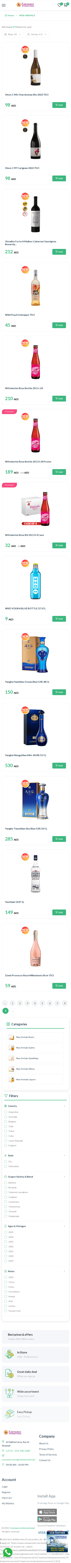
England (12, 1145)
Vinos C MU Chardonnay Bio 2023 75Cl (26, 94)
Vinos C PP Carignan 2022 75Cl (22, 167)
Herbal (12, 1296)
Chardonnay (14, 1206)
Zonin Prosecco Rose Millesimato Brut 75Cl (29, 975)
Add (59, 105)
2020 (11, 1256)
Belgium (12, 1121)
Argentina (13, 1112)
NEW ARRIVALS (27, 15)
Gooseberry (14, 1291)
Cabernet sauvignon (18, 1192)
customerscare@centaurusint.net (18, 1492)
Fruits (11, 1287)
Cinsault (12, 1211)
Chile (11, 1126)
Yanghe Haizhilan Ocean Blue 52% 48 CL (27, 681)
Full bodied (14, 1166)
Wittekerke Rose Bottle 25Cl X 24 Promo (28, 461)
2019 (11, 1261)
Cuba (11, 1136)
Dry (10, 1161)
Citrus (12, 1282)
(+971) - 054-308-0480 (17, 1483)
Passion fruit (15, 1311)
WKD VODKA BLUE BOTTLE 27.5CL (25, 608)
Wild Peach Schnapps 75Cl (20, 314)
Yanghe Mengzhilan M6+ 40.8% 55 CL (25, 755)
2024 (11, 1237)
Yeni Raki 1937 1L (14, 901)
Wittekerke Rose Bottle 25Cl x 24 (24, 388)
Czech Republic (16, 1140)
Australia (13, 1116)
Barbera (12, 1182)
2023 (11, 1241)
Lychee (12, 1306)
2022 (11, 1246)
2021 (11, 1251)
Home (9, 15)
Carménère (14, 1202)
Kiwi (11, 1301)
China (11, 1131)
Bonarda (12, 1187)
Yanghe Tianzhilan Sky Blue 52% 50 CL (26, 828)
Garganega (14, 1216)
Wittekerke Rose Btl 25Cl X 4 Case (24, 534)
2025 (11, 1232)
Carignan (13, 1197)
